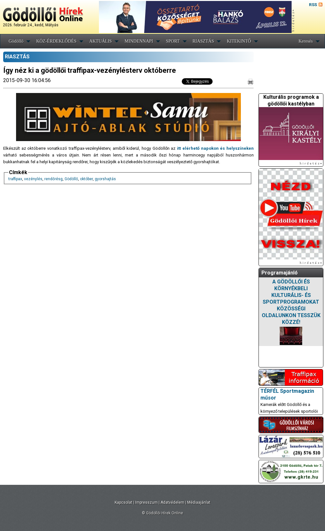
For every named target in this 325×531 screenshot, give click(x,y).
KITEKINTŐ (239, 41)
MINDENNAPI (139, 41)
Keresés (306, 41)
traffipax (15, 179)
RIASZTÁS (203, 41)
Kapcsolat (123, 502)
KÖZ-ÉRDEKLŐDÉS (56, 41)
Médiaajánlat (198, 502)
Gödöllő (16, 41)
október (86, 179)
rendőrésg (53, 179)
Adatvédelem (172, 502)
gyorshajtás (105, 179)
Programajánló (279, 273)
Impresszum (146, 502)
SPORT (173, 41)
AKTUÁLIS (100, 41)
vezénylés (33, 179)
